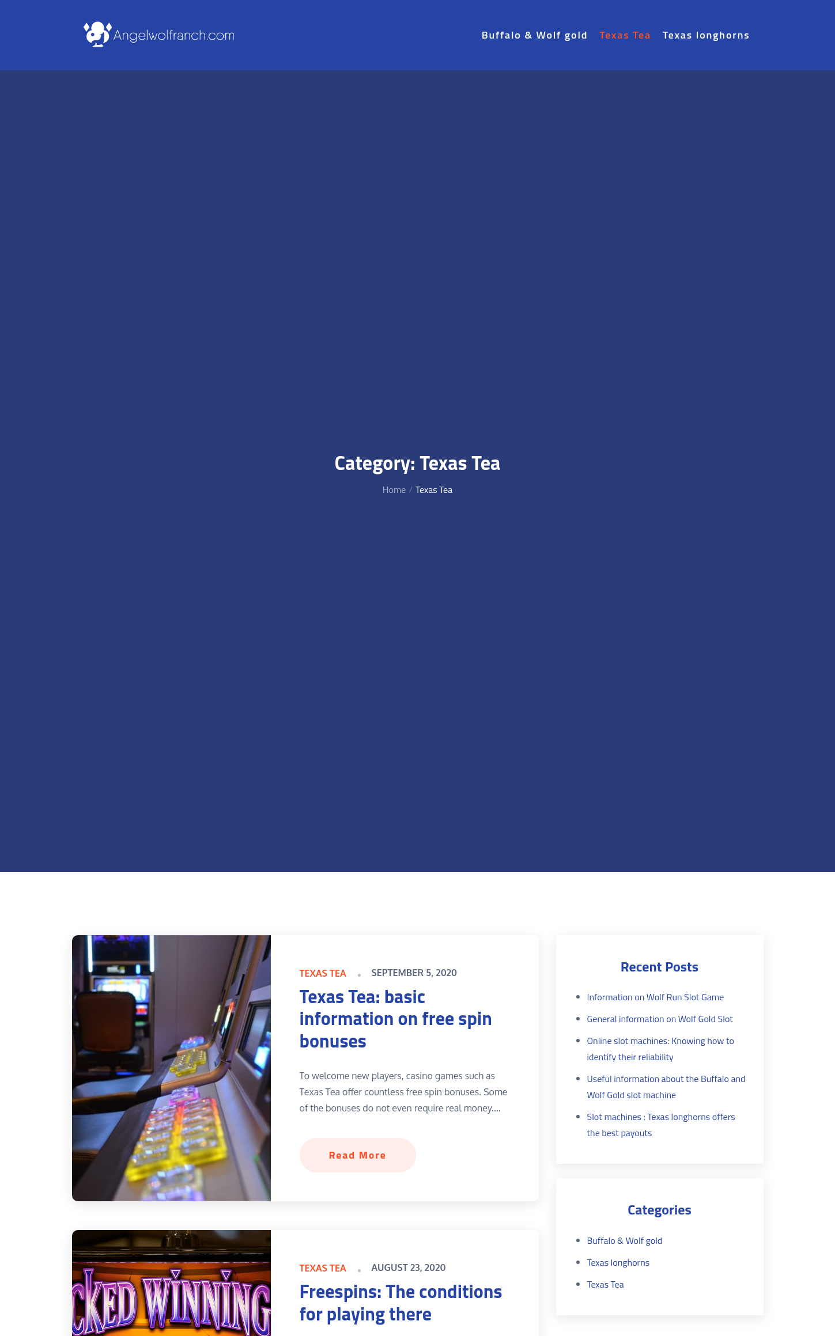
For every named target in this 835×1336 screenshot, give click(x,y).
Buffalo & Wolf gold (535, 35)
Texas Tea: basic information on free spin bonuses (396, 1018)
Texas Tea (625, 35)
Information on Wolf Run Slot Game (655, 997)
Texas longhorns (706, 35)
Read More (357, 1155)
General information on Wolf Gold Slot (660, 1019)
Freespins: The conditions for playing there (401, 1302)
